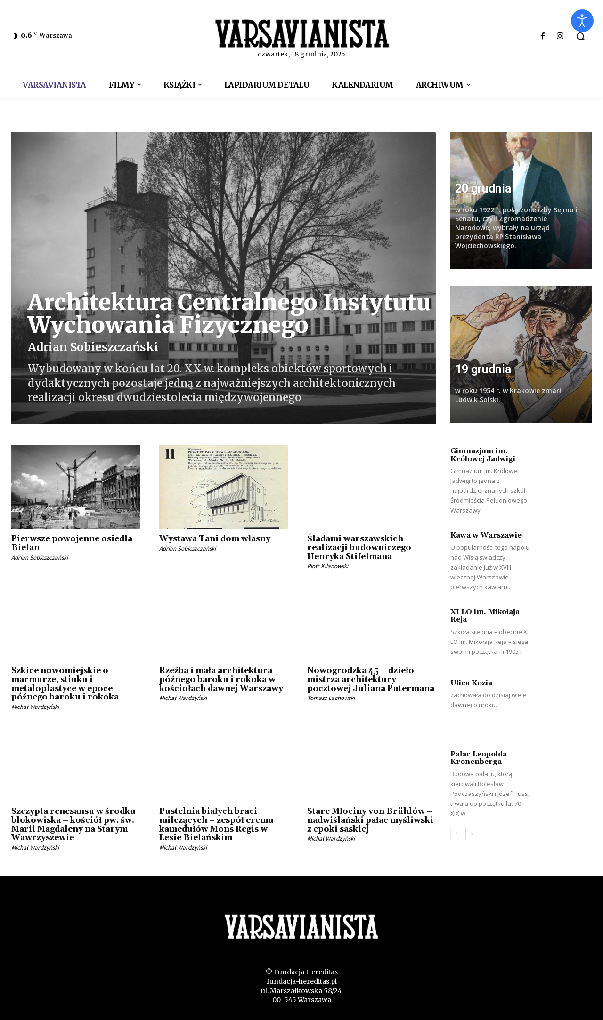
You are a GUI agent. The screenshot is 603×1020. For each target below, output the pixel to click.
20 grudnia (483, 188)
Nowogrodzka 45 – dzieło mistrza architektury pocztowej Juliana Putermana (370, 679)
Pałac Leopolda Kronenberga (478, 758)
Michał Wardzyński (35, 707)
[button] (580, 36)
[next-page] (471, 834)
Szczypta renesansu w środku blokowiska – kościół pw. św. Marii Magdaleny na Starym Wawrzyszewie (73, 824)
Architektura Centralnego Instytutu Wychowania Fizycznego (229, 313)
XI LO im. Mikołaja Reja (485, 616)
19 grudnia (483, 369)
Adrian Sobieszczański (93, 347)
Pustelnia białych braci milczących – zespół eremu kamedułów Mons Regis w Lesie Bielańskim (216, 824)
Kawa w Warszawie (486, 535)
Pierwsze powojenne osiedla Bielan (71, 543)
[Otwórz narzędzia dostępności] (582, 20)
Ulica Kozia (471, 683)
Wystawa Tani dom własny (214, 539)
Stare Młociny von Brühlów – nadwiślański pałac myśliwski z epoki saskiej (370, 820)
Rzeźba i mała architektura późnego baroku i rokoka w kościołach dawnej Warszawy (221, 679)
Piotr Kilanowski (327, 566)
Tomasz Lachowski (331, 698)
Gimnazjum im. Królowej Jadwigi (482, 455)
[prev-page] (456, 834)
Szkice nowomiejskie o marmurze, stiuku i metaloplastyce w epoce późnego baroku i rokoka (65, 684)
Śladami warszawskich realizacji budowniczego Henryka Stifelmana (359, 548)
